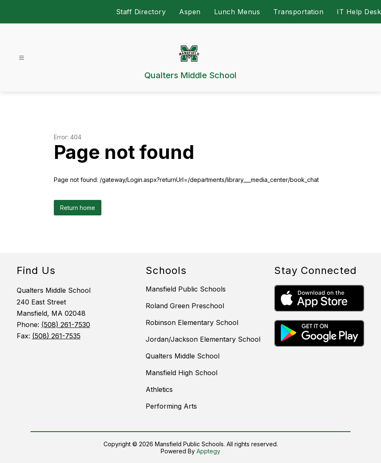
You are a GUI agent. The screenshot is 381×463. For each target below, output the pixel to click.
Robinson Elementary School (192, 322)
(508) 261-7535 (56, 336)
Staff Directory (141, 12)
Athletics (159, 389)
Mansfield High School (181, 372)
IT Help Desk (359, 12)
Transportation (298, 12)
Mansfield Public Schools (186, 289)
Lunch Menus (237, 12)
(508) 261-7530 (65, 324)
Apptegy (208, 451)
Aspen (190, 12)
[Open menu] (21, 58)
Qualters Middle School (183, 356)
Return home (77, 207)
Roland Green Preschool (185, 306)
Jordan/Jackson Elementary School (203, 339)
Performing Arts (171, 406)
